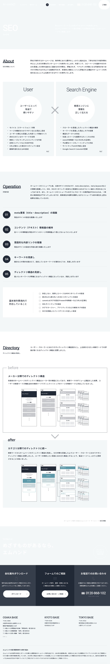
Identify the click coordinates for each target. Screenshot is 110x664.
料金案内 (53, 5)
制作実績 (62, 5)
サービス (94, 521)
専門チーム (33, 5)
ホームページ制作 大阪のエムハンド (76, 521)
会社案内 (70, 5)
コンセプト (23, 5)
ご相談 (104, 5)
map (4, 636)
